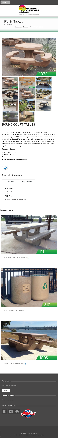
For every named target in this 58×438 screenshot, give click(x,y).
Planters (25, 27)
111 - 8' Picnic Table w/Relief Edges (15, 257)
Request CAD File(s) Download (15, 199)
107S (10, 191)
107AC (11, 193)
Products (18, 27)
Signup (6, 390)
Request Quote (27, 182)
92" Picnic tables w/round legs (14, 363)
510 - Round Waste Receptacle (13, 310)
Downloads (10, 182)
